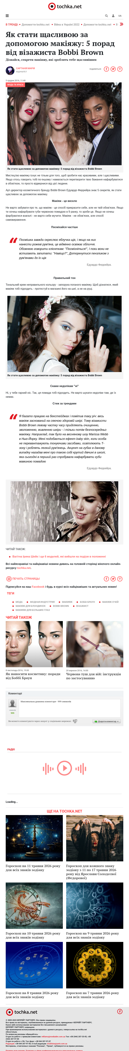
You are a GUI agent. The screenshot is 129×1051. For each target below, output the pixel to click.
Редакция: (10, 1044)
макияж (67, 602)
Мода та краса (15, 85)
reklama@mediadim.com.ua (53, 1037)
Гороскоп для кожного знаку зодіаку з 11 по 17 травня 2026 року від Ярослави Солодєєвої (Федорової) (91, 872)
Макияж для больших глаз (33, 610)
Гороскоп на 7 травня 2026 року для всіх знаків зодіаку (92, 995)
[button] (113, 15)
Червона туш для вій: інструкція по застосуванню (93, 676)
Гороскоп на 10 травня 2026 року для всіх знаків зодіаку (33, 935)
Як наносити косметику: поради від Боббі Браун (33, 676)
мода (19, 602)
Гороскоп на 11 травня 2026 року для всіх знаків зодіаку (33, 868)
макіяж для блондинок (31, 606)
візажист (82, 606)
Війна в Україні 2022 (66, 24)
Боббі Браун (87, 602)
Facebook (38, 586)
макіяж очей (110, 602)
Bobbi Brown (61, 606)
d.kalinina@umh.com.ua (57, 1044)
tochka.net (24, 568)
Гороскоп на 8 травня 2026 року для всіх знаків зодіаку (32, 995)
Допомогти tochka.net (36, 24)
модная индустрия (42, 602)
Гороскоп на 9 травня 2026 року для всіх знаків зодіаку (92, 935)
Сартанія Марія (25, 68)
